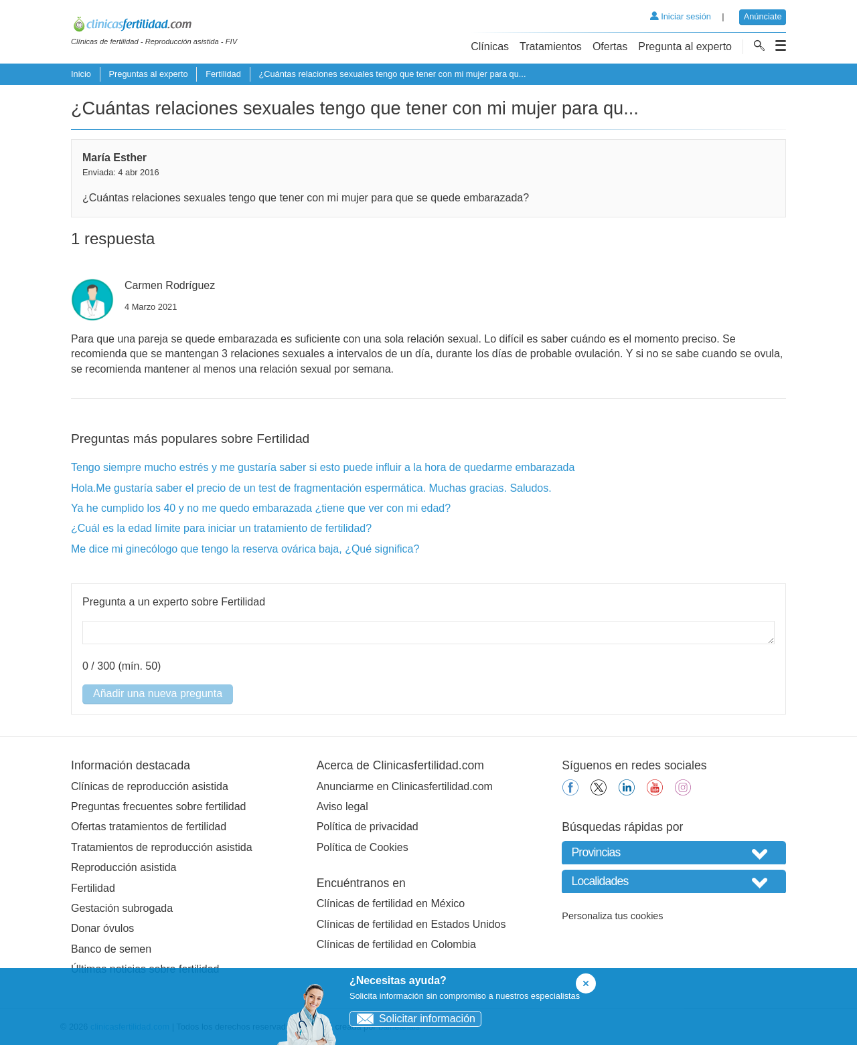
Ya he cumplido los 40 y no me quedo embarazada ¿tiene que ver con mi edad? (261, 508)
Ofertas (610, 46)
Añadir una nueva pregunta (157, 693)
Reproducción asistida (123, 867)
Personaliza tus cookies (612, 916)
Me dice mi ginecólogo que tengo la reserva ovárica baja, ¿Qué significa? (245, 549)
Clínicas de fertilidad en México (391, 903)
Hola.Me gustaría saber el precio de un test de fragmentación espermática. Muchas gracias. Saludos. (311, 488)
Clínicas (490, 46)
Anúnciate (763, 16)
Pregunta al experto (685, 46)
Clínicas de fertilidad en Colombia (396, 944)
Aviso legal (342, 806)
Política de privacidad (367, 826)
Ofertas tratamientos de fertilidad (148, 826)
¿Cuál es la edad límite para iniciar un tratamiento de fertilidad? (221, 528)
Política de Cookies (362, 847)
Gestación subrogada (122, 908)
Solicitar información (412, 1018)
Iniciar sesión (680, 16)
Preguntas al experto (147, 74)
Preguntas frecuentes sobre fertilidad (158, 806)
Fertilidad (223, 74)
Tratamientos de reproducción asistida (161, 847)
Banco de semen (111, 949)
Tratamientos (551, 46)
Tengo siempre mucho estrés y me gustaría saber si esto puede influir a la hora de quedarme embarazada (322, 467)
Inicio (81, 74)
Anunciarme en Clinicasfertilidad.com (405, 786)
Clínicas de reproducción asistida (149, 786)
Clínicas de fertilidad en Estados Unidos (411, 924)
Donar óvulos (102, 928)
